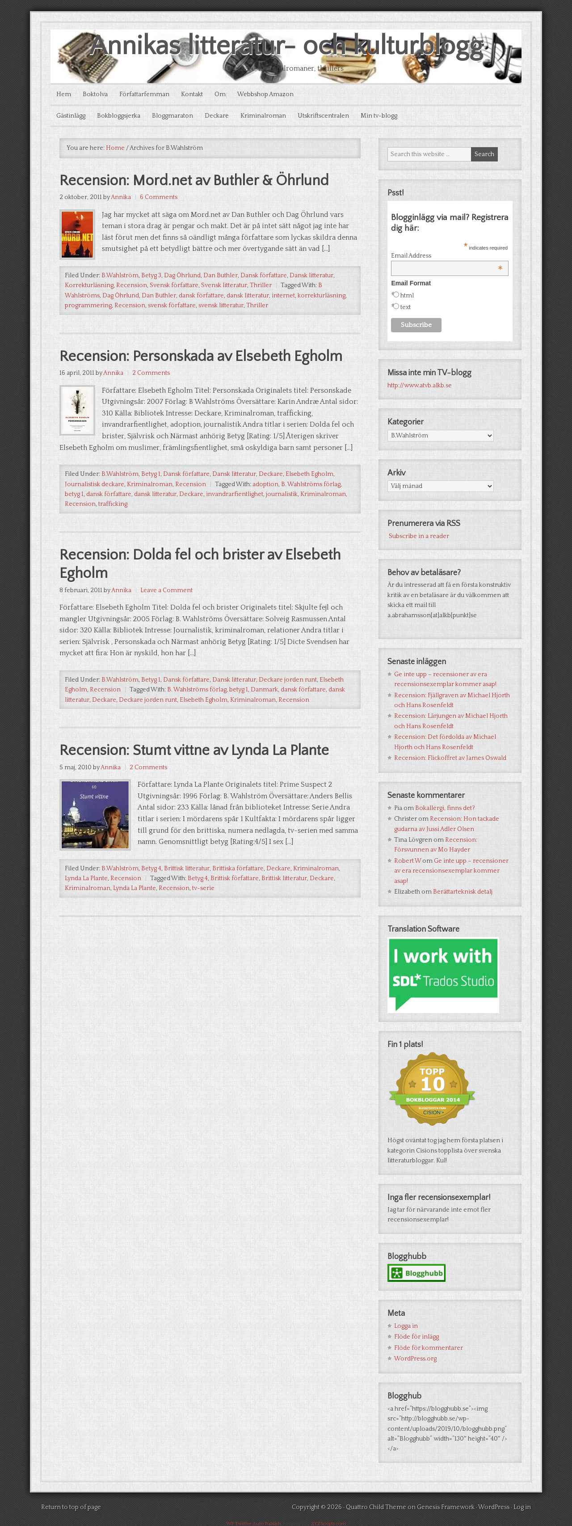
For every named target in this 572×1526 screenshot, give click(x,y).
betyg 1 (74, 515)
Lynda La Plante (86, 904)
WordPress (493, 1505)
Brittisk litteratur (187, 894)
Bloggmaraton (177, 114)
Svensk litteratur (224, 284)
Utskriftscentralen (335, 114)
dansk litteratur (248, 295)
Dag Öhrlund (182, 275)
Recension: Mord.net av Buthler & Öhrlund (207, 179)
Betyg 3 (151, 275)
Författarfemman (150, 93)
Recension (131, 284)
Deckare (224, 114)
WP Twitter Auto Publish (253, 1522)
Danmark (264, 714)
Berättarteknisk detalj (462, 889)
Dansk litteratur (311, 275)
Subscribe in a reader (419, 534)
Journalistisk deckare (94, 505)
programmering (88, 305)
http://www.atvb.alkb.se (419, 383)
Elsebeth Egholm (309, 495)
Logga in (406, 1323)
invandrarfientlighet (234, 515)
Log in (522, 1505)
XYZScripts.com (328, 1522)
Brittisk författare (234, 904)
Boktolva (98, 93)
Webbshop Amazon (277, 93)
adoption (265, 505)
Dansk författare (263, 275)
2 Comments (151, 394)
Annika (121, 196)
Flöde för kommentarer (428, 1345)
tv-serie (203, 914)
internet (283, 295)
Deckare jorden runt (288, 704)
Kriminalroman (273, 114)
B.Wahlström (120, 275)
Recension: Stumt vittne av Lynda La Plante (207, 776)
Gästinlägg (71, 114)
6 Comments (158, 196)
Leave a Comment (166, 614)
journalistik (282, 515)
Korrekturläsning (89, 284)
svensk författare (172, 305)
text (405, 305)
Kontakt (199, 93)
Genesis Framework (446, 1505)
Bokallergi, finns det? (445, 806)
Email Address (447, 253)
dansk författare (201, 295)
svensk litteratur (221, 305)
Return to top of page (71, 1505)
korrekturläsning (321, 295)
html (407, 293)
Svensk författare (174, 284)
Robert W (407, 858)
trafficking (112, 525)
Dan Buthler (220, 275)
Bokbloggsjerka (121, 114)
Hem (64, 93)
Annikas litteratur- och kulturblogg (286, 46)
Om (230, 93)
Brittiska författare (238, 894)
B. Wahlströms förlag (311, 505)
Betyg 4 (151, 894)
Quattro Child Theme (376, 1505)
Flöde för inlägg (416, 1335)
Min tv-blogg (393, 114)
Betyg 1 (150, 495)
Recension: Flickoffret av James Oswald (450, 755)
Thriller (261, 284)
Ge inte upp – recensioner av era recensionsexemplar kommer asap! (451, 868)
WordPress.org (415, 1356)
